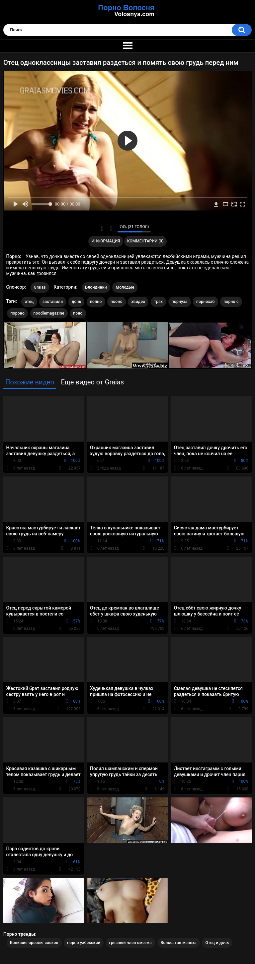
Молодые (125, 287)
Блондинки (96, 287)
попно (96, 301)
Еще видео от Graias (92, 382)
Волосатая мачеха (179, 942)
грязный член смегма (130, 942)
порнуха (180, 301)
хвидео (138, 301)
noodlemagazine (49, 313)
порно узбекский (83, 942)
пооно (117, 301)
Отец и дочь (217, 942)
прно (77, 313)
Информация (106, 241)
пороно (17, 313)
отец (29, 301)
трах (158, 301)
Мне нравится (102, 228)
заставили (52, 301)
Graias (40, 287)
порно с (230, 301)
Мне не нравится (110, 228)
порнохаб (205, 301)
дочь (76, 301)
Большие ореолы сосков (34, 942)
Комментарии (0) (145, 241)
